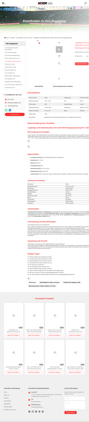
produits (6, 398)
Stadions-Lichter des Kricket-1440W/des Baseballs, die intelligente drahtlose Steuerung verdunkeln (55, 331)
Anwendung (7, 401)
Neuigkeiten (7, 404)
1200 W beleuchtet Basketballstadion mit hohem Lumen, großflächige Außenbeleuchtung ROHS (55, 368)
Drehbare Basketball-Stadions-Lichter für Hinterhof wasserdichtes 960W (13, 368)
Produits (12, 37)
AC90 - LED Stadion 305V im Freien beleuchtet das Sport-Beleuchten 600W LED (34, 368)
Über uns (6, 395)
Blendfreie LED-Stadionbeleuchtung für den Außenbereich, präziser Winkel (75, 331)
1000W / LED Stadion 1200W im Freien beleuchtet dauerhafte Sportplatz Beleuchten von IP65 (34, 331)
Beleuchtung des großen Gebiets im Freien (42, 286)
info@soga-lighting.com (14, 102)
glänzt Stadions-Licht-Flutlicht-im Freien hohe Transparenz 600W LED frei (75, 368)
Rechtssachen (8, 406)
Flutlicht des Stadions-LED (72, 282)
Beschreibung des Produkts (63, 86)
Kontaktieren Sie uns (10, 409)
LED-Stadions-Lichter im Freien (24, 37)
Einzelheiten (39, 86)
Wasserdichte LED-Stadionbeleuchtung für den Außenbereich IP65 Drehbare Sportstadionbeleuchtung (13, 331)
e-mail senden (70, 412)
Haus (7, 37)
